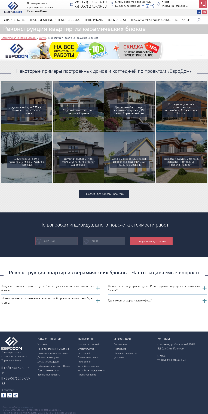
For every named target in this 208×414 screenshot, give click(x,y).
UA (199, 12)
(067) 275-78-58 (15, 381)
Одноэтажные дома (49, 370)
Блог (123, 20)
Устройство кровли (88, 366)
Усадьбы (42, 344)
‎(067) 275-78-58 (91, 9)
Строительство (16, 20)
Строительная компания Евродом (18, 38)
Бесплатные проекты (49, 375)
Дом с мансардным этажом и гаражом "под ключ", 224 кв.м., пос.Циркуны (129, 161)
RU (204, 12)
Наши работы (94, 20)
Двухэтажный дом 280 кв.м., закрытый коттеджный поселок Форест (181, 161)
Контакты (183, 20)
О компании (120, 344)
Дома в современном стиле (53, 353)
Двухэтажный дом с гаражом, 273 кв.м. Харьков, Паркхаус (27, 161)
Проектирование (43, 20)
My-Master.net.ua (25, 407)
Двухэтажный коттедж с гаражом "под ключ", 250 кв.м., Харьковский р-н (129, 110)
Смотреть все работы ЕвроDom (104, 194)
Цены (113, 20)
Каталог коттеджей (88, 344)
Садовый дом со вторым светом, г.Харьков (78, 112)
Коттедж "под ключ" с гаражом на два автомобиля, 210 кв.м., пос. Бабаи (181, 109)
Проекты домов (69, 20)
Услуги (42, 38)
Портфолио (120, 349)
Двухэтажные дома (48, 357)
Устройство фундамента (91, 370)
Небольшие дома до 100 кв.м (54, 366)
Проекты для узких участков (53, 349)
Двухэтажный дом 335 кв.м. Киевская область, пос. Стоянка (27, 110)
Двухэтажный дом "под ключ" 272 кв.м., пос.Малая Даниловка (78, 161)
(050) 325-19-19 (91, 5)
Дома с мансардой (48, 362)
